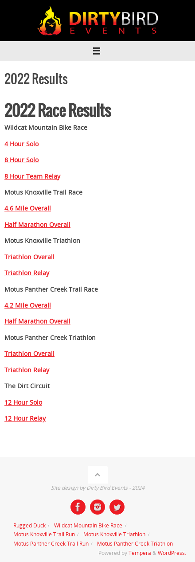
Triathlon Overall (29, 257)
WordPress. (172, 553)
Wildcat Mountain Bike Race (88, 525)
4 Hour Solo (21, 144)
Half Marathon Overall (37, 225)
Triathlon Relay (26, 273)
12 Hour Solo (23, 402)
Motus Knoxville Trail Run (44, 534)
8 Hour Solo (21, 160)
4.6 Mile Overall (27, 208)
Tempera (140, 553)
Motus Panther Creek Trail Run (51, 543)
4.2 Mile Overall (27, 305)
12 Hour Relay (25, 418)
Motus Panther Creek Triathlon (135, 543)
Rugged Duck (29, 525)
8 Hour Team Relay (32, 176)
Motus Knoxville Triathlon (114, 534)
